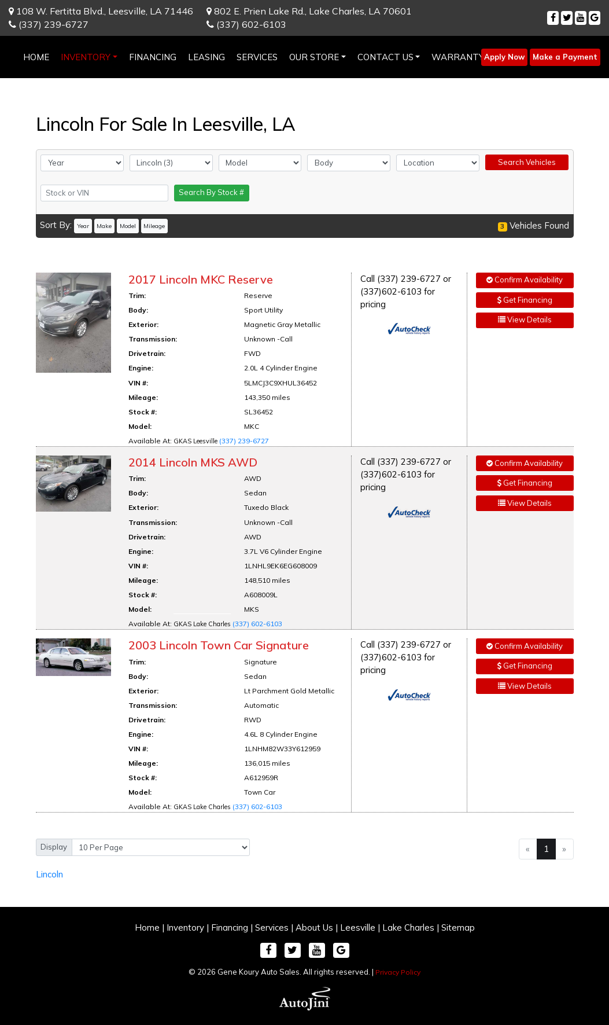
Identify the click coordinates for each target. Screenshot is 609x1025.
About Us (314, 927)
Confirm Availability (524, 279)
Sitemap (458, 927)
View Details (525, 319)
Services (272, 927)
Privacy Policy (397, 972)
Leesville (357, 927)
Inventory (185, 927)
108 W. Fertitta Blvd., (101, 11)
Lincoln (49, 874)
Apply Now (504, 56)
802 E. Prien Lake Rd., (309, 11)
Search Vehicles (527, 162)
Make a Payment (565, 56)
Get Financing (524, 299)
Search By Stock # (211, 192)
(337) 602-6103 (246, 24)
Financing (229, 927)
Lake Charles (408, 927)
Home (147, 927)
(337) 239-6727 (48, 24)
